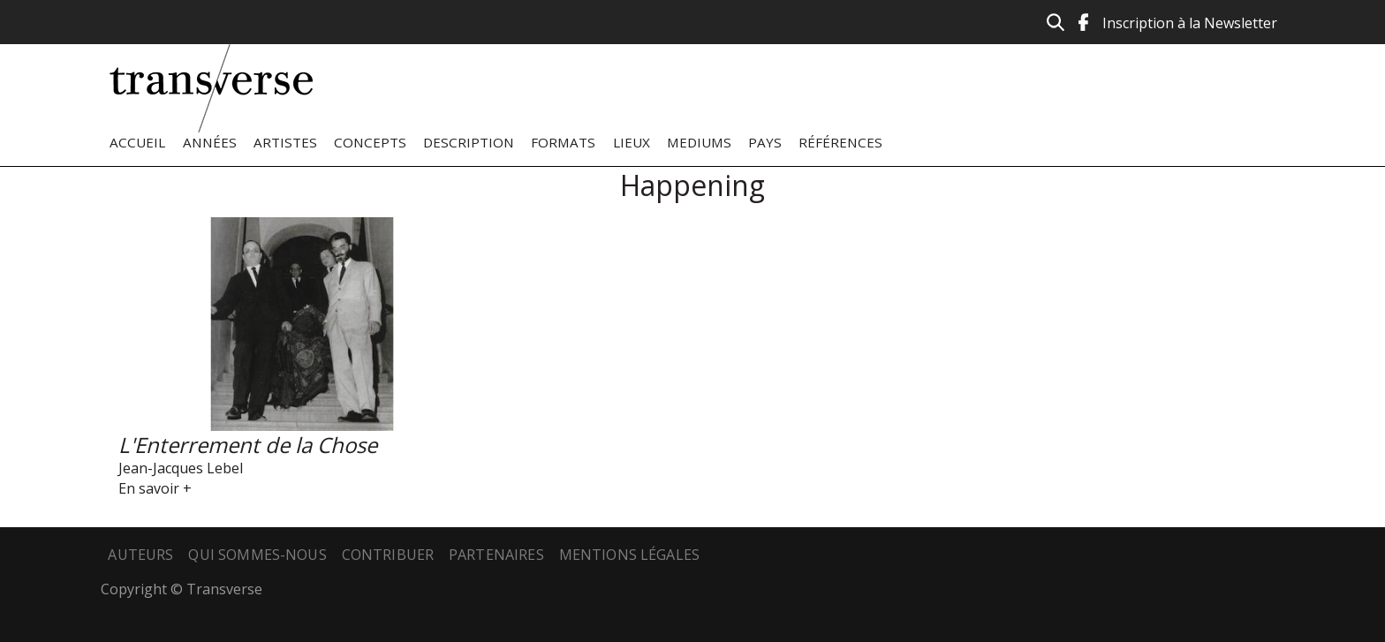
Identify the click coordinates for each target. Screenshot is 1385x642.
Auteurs (140, 554)
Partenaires (496, 554)
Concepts (370, 142)
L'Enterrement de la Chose (247, 444)
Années (210, 142)
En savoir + (155, 488)
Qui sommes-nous (257, 554)
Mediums (699, 142)
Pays (765, 142)
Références (840, 142)
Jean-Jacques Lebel (180, 468)
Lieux (631, 142)
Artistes (285, 142)
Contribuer (388, 554)
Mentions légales (629, 554)
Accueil (137, 142)
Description (468, 142)
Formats (563, 142)
